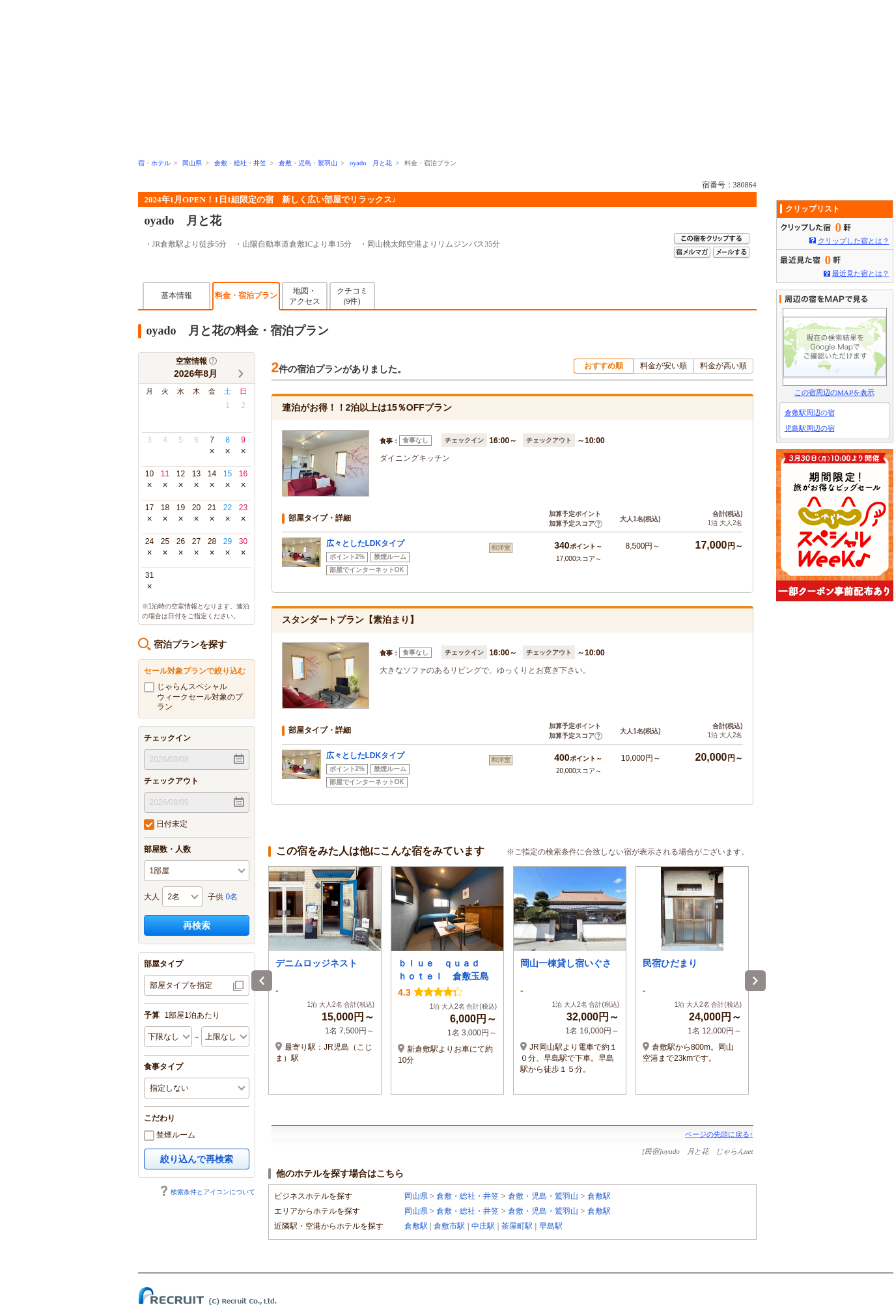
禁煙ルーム (169, 1135)
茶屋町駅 (517, 1226)
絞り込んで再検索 (196, 1159)
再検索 (196, 925)
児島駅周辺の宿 (810, 428)
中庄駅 (483, 1226)
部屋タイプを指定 (181, 985)
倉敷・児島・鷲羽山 (308, 163)
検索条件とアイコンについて (207, 1191)
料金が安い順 (663, 365)
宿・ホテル (154, 163)
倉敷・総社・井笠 (240, 163)
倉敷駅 (599, 1196)
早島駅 (551, 1226)
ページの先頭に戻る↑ (719, 1134)
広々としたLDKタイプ (365, 543)
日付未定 (166, 824)
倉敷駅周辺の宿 (810, 412)
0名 (232, 896)
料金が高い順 (723, 365)
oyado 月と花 (371, 163)
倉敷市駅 (449, 1226)
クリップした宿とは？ (853, 241)
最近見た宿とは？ (860, 273)
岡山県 (192, 163)
